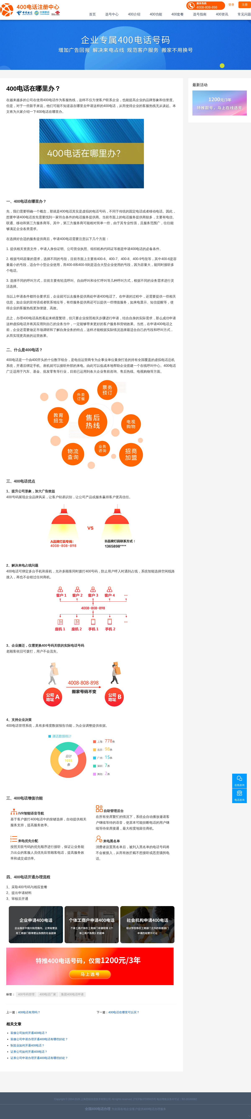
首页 (92, 14)
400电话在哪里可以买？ (124, 1012)
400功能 (156, 14)
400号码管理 (26, 994)
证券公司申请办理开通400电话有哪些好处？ (39, 1058)
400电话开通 (24, 877)
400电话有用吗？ (29, 1012)
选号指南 (199, 14)
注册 (245, 4)
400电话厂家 (48, 994)
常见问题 (244, 14)
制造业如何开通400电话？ (27, 1045)
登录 (231, 4)
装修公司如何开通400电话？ (28, 1033)
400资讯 (222, 14)
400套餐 (178, 14)
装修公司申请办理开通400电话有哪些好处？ (39, 1039)
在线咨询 (239, 785)
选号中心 (112, 14)
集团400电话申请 (72, 994)
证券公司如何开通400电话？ (28, 1051)
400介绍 (134, 14)
